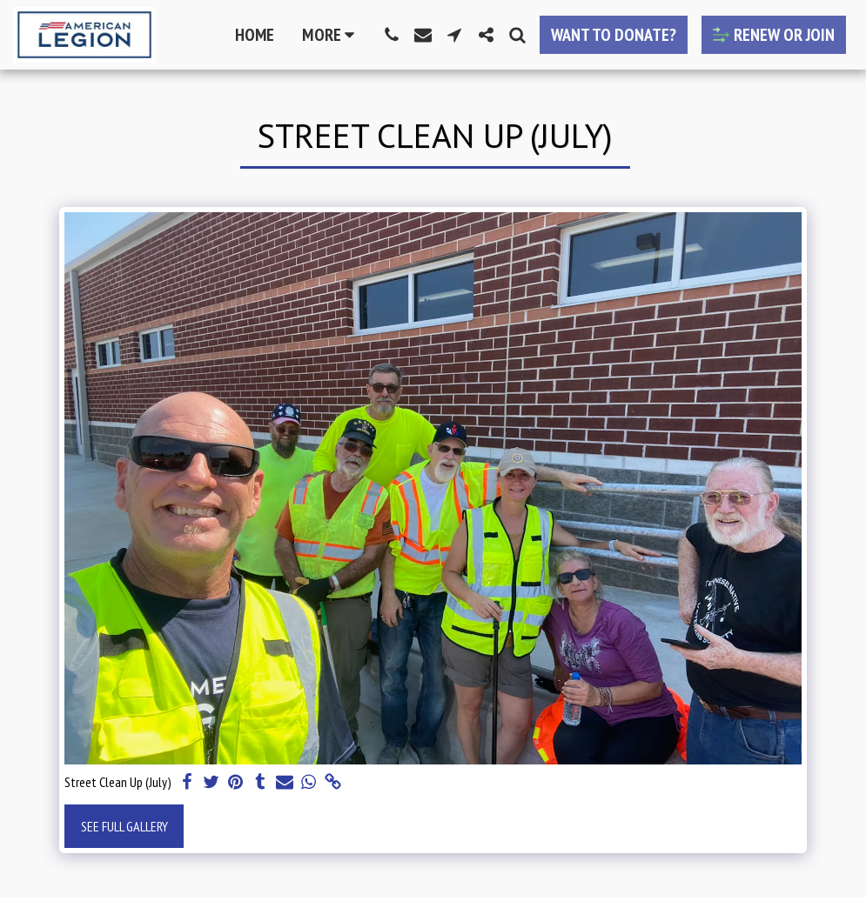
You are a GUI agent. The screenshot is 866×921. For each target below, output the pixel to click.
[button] (391, 34)
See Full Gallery (124, 826)
